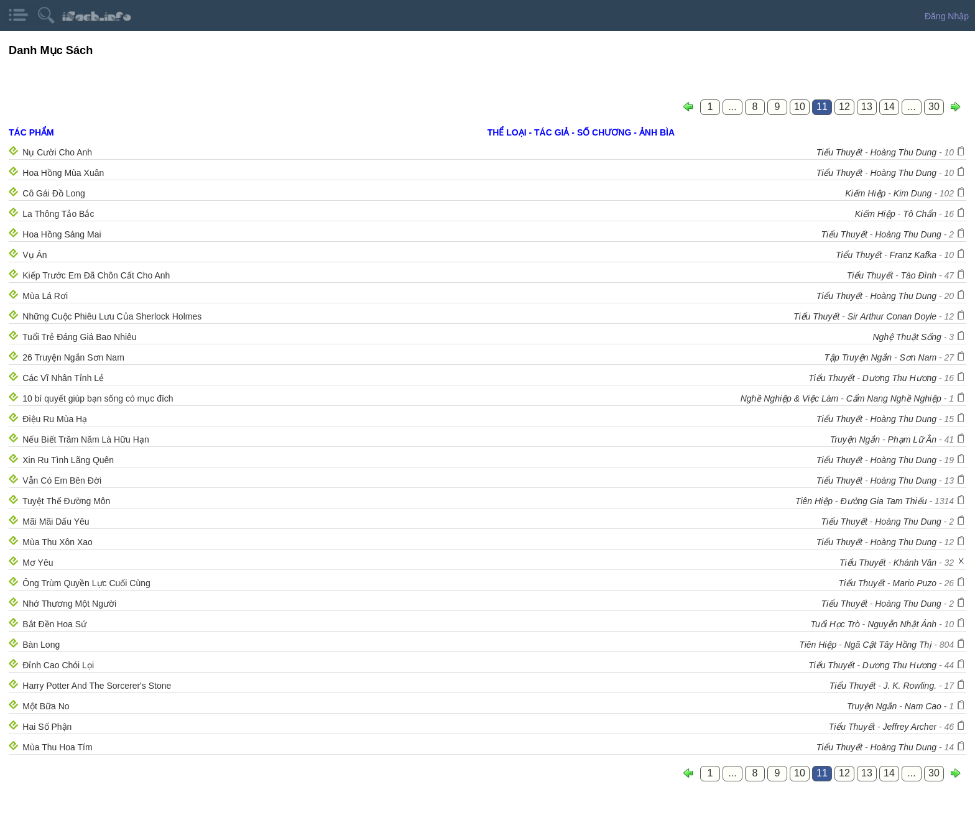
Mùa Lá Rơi (45, 296)
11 (822, 106)
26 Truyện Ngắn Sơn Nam (73, 357)
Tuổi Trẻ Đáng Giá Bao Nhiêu (79, 337)
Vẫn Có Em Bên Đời (61, 480)
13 (866, 106)
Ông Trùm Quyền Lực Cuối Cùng (86, 583)
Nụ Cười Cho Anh (57, 152)
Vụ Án (34, 255)
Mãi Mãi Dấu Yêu (55, 522)
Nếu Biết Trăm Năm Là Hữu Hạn (85, 439)
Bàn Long (41, 645)
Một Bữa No (45, 706)
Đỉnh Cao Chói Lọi (58, 665)
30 (934, 106)
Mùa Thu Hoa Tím (57, 747)
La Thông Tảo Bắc (58, 214)
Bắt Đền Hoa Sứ (54, 624)
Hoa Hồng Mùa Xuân (63, 173)
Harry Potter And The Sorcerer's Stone (96, 686)
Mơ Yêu (37, 563)
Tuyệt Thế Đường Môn (66, 501)
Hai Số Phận (47, 727)
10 (799, 106)
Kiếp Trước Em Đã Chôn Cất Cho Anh (96, 275)
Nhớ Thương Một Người (69, 604)
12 (844, 106)
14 (889, 106)
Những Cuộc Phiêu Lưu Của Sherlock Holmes (111, 316)
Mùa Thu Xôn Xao (57, 542)
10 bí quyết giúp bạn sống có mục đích (97, 398)
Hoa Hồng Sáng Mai (61, 234)
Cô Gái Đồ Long (53, 193)
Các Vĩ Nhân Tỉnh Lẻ (63, 378)
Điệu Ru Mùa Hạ (54, 419)
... (732, 106)
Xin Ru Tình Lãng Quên (68, 460)
